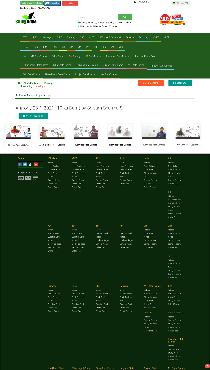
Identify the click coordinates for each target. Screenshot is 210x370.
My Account (141, 1)
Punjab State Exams (85, 74)
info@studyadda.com (27, 172)
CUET (59, 37)
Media (41, 366)
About (35, 366)
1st (24, 56)
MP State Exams (39, 56)
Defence (130, 37)
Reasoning (26, 86)
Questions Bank (122, 363)
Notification (49, 366)
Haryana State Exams (87, 65)
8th (71, 47)
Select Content (151, 83)
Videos (89, 22)
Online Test (52, 183)
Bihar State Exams (62, 65)
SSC (82, 37)
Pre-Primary (74, 56)
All (81, 22)
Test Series (84, 363)
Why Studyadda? (62, 366)
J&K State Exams (108, 74)
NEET (166, 37)
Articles (164, 363)
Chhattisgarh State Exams (35, 65)
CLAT (92, 37)
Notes (113, 26)
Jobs (30, 366)
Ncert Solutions (54, 166)
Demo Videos (52, 3)
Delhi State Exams (31, 74)
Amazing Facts (174, 363)
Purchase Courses (96, 366)
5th (96, 47)
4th (104, 47)
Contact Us (22, 366)
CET (25, 37)
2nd (121, 47)
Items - (180, 3)
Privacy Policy (118, 366)
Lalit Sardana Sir (81, 366)
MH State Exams (136, 65)
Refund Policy (130, 366)
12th (35, 47)
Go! (125, 16)
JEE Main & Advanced (110, 37)
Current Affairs (154, 363)
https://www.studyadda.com (48, 363)
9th (63, 47)
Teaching (143, 37)
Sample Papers (99, 26)
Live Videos (70, 3)
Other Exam (58, 56)
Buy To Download (33, 116)
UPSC (34, 37)
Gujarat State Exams (113, 65)
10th (54, 47)
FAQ (71, 366)
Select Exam (180, 83)
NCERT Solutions (122, 22)
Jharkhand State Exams (146, 56)
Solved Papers (53, 187)
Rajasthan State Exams (117, 56)
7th (79, 47)
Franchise (108, 366)
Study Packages (103, 22)
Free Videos (186, 363)
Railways (46, 37)
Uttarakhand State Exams (57, 74)
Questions (84, 26)
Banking (71, 37)
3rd (112, 47)
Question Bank (54, 169)
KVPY (156, 37)
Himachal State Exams (160, 65)
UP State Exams (93, 56)
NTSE (25, 47)
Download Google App (33, 3)
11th (45, 47)
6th (87, 47)
